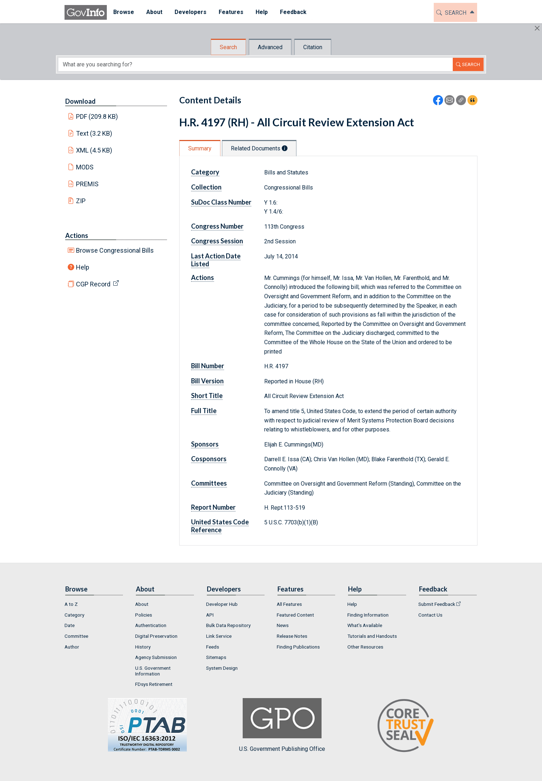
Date (70, 625)
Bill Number (207, 366)
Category (205, 172)
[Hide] (537, 28)
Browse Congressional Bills (115, 250)
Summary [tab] (199, 148)
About (141, 604)
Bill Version (207, 381)
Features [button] (230, 12)
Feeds (212, 647)
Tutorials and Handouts (372, 636)
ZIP (81, 201)
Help (82, 267)
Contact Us (430, 615)
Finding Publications (298, 647)
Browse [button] (123, 12)
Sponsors (205, 444)
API (210, 615)
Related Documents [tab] (259, 148)
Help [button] (261, 12)
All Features (289, 604)
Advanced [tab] (270, 47)
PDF (97, 116)
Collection (206, 187)
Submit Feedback (436, 604)
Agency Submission (156, 657)
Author (72, 647)
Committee (76, 636)
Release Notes (292, 636)
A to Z (71, 604)
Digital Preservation (156, 636)
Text (94, 133)
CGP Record (93, 284)
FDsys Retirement (153, 684)
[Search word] (255, 64)
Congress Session (217, 241)
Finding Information (368, 615)
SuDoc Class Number (221, 202)
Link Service (219, 636)
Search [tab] (228, 47)
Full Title (204, 411)
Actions (76, 235)
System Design (222, 668)
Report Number (213, 507)
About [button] (154, 12)
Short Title (207, 395)
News (283, 625)
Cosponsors (209, 459)
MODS (85, 167)
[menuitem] (123, 12)
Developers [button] (190, 12)
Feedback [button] (293, 12)
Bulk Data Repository (228, 625)
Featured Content (295, 615)
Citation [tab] (312, 47)
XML (94, 150)
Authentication (150, 625)
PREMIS (87, 184)
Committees (209, 483)
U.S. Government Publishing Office (282, 725)
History (143, 647)
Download (80, 101)
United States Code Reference (220, 526)
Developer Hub (222, 604)
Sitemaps (216, 657)
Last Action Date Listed (216, 260)
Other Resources (365, 647)
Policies (143, 615)
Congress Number (217, 226)
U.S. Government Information (153, 671)
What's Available (364, 625)
